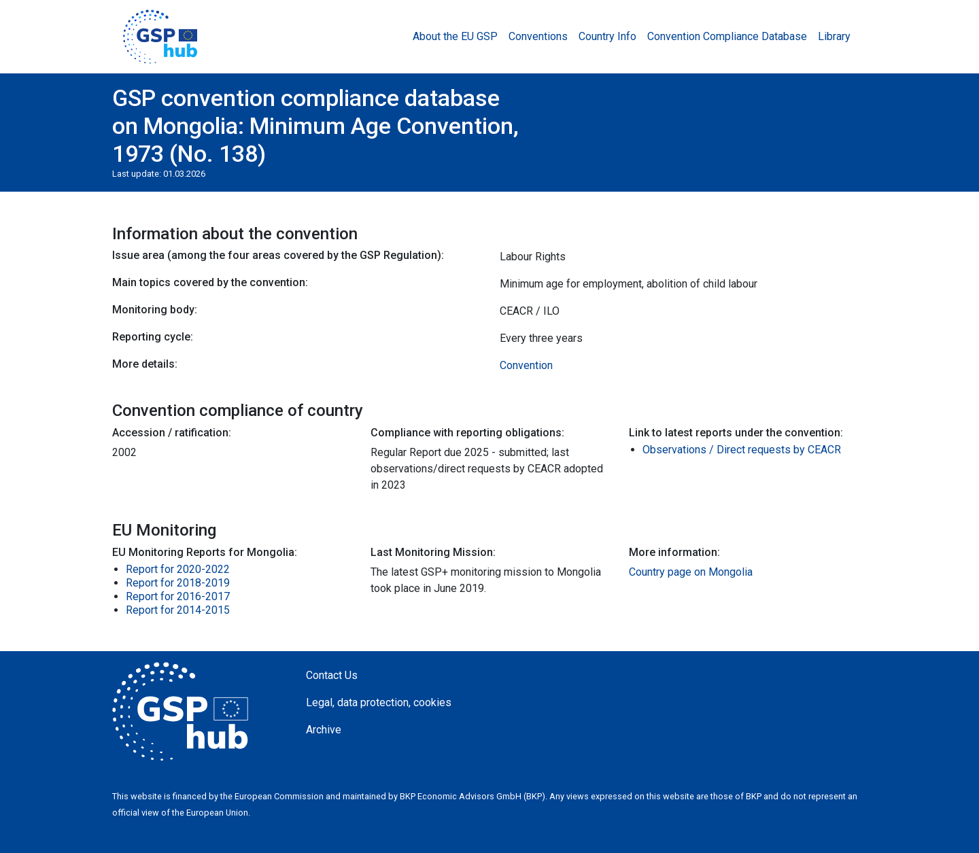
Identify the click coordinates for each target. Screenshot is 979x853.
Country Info (607, 36)
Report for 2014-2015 (178, 610)
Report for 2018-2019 (178, 582)
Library (834, 36)
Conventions (538, 36)
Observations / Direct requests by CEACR (741, 449)
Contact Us (332, 675)
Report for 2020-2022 (178, 569)
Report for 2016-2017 (178, 596)
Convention (526, 365)
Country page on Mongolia (691, 571)
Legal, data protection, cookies (378, 702)
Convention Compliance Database (727, 36)
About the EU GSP (455, 36)
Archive (323, 729)
